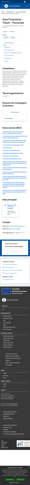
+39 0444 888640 (16, 229)
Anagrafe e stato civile (8, 336)
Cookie (2, 446)
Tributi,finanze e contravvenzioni (13, 358)
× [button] (28, 467)
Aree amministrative (21, 12)
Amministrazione (10, 12)
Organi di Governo (7, 316)
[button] (15, 482)
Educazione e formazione (11, 354)
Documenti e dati (7, 329)
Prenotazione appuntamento (9, 411)
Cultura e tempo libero (8, 338)
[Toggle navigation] (3, 6)
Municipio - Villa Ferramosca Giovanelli (11, 206)
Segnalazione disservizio (8, 414)
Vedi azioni (13, 31)
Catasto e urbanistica (8, 345)
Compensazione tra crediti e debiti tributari (13, 145)
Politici (4, 325)
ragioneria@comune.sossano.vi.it (17, 226)
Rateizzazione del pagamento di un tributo (13, 153)
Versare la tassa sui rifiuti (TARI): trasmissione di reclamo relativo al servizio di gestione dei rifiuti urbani (14, 191)
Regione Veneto (5, 1)
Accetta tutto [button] (9, 479)
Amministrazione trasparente (10, 425)
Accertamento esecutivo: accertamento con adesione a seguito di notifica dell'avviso (12, 132)
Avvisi (4, 378)
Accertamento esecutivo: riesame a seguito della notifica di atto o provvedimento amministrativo (14, 141)
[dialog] (15, 475)
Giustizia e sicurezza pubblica (12, 356)
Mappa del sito (4, 447)
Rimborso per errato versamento (11, 156)
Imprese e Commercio (8, 342)
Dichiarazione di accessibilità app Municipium (13, 434)
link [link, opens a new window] (15, 476)
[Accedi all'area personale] (24, 1)
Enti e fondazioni (7, 322)
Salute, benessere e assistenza (12, 362)
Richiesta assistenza (8, 418)
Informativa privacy (7, 427)
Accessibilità (4, 442)
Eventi (4, 386)
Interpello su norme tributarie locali (11, 150)
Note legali (5, 429)
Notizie (4, 373)
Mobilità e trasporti (7, 347)
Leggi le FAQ (6, 416)
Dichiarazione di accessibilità (9, 431)
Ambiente (7, 360)
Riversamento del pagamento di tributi (12, 159)
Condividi (6, 31)
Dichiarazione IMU (7, 147)
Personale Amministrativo (9, 327)
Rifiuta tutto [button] (20, 479)
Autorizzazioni (8, 365)
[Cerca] (27, 6)
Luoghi (4, 384)
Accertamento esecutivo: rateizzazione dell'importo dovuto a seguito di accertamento (14, 137)
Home (3, 12)
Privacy (3, 444)
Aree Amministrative (8, 318)
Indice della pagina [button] (8, 43)
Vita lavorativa (6, 340)
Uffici (4, 320)
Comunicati (5, 375)
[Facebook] (3, 309)
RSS (2, 441)
